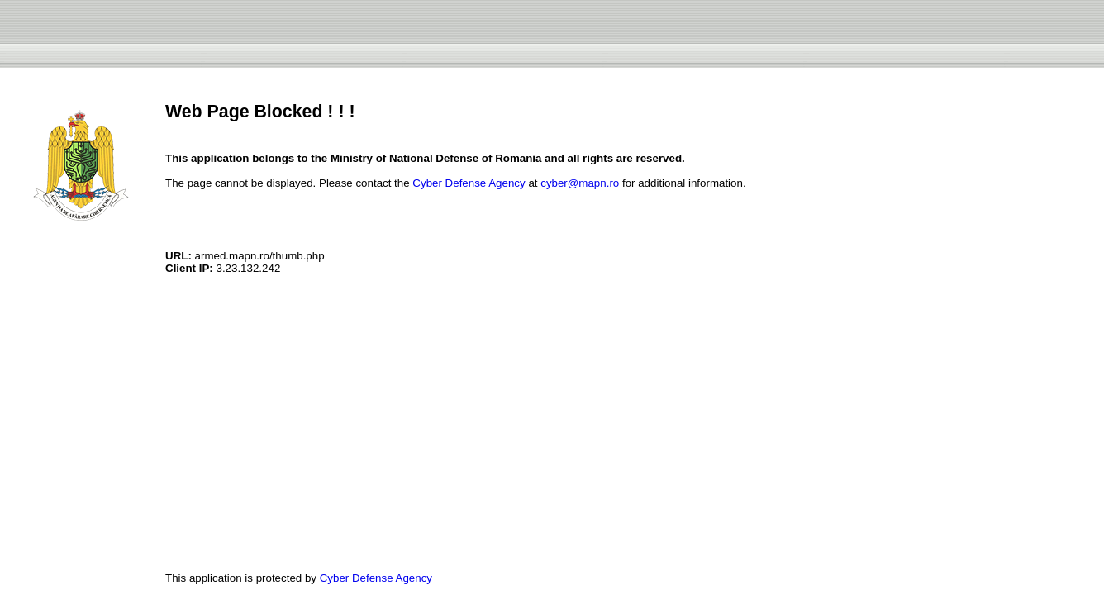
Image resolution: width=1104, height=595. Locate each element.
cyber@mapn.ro (579, 183)
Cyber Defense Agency (468, 183)
